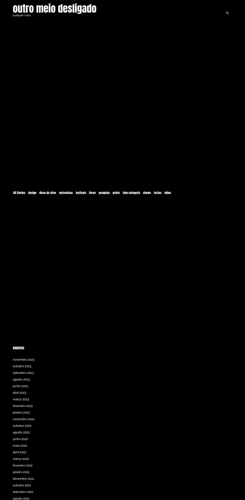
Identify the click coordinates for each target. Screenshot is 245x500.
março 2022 (21, 459)
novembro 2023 (24, 359)
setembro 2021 (23, 492)
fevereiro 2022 (23, 465)
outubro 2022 (22, 425)
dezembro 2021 (23, 478)
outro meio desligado (55, 8)
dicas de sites (47, 175)
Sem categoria (131, 175)
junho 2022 (20, 439)
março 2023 (21, 399)
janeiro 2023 (21, 412)
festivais (81, 175)
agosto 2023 (21, 379)
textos (157, 175)
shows (147, 175)
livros (92, 175)
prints (116, 175)
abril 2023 (19, 392)
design (32, 175)
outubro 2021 (22, 485)
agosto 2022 (21, 432)
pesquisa (104, 175)
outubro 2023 (22, 366)
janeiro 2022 (21, 472)
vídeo (167, 175)
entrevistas (66, 175)
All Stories (19, 175)
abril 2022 (19, 452)
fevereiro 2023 (23, 406)
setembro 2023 (23, 373)
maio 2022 (20, 445)
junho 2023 (20, 386)
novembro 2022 (24, 419)
